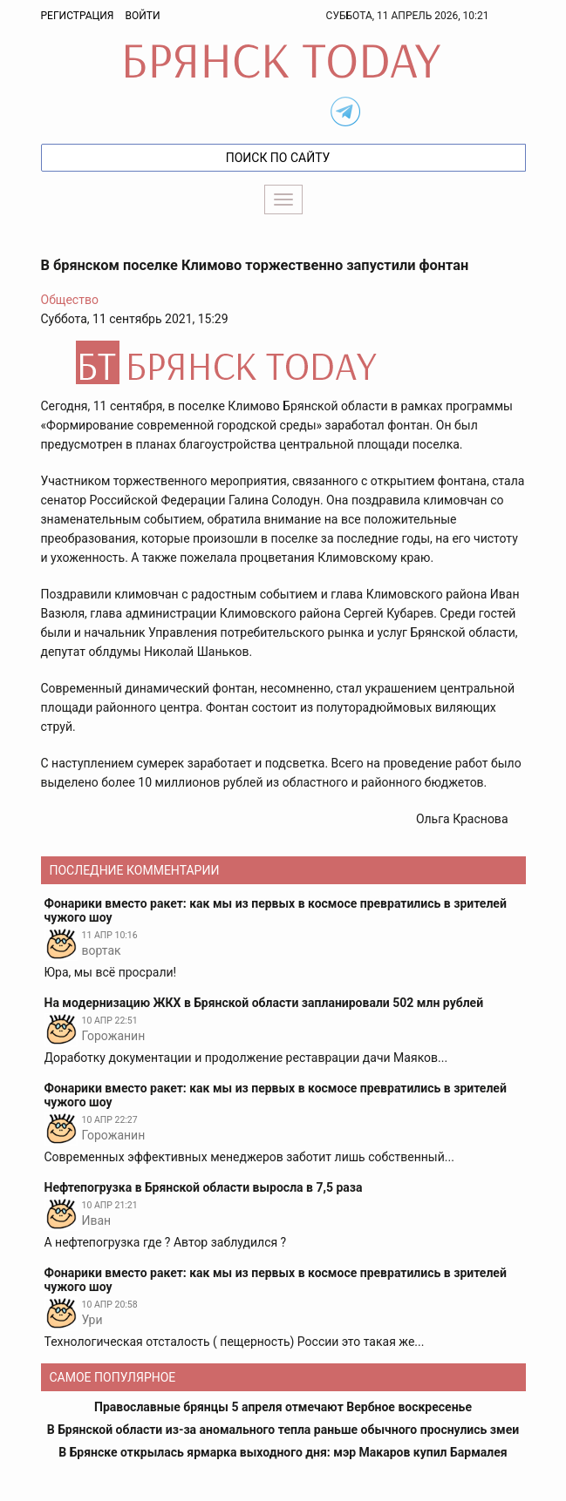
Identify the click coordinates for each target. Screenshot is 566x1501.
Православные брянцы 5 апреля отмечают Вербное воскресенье (283, 1407)
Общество (70, 300)
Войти (142, 16)
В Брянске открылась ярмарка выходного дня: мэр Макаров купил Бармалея (282, 1452)
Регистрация (77, 16)
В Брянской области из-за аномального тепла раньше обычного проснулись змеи (283, 1430)
